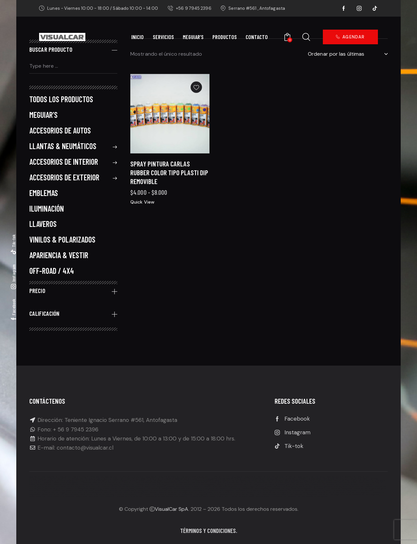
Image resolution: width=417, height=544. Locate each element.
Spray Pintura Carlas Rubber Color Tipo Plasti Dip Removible (169, 187)
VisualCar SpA (171, 509)
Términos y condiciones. (208, 530)
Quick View (142, 217)
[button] (196, 102)
